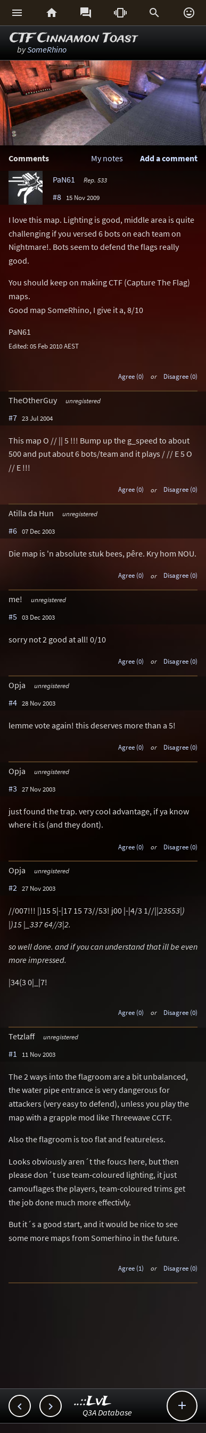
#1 (13, 1053)
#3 (13, 788)
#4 (13, 702)
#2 (13, 887)
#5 (13, 616)
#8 (57, 197)
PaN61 (64, 179)
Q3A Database (107, 1412)
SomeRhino (47, 49)
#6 (13, 530)
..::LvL (93, 1401)
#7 (13, 417)
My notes (107, 158)
